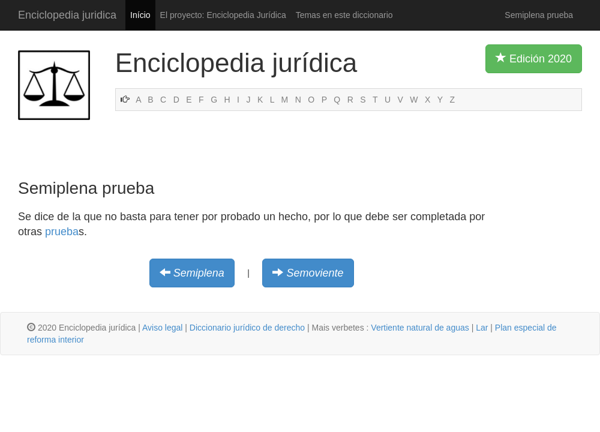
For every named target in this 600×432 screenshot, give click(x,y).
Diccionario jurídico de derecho (247, 327)
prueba (62, 232)
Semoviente (314, 273)
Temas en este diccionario (344, 15)
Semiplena (198, 273)
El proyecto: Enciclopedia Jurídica (223, 15)
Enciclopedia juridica (67, 15)
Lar (482, 327)
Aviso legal (162, 327)
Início (140, 15)
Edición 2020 (534, 58)
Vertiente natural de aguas (420, 327)
